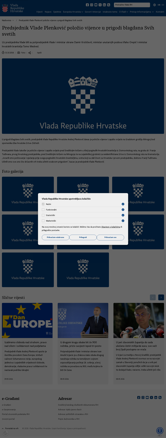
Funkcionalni (51, 209)
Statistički (50, 215)
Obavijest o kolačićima (111, 227)
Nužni (48, 204)
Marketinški (51, 221)
